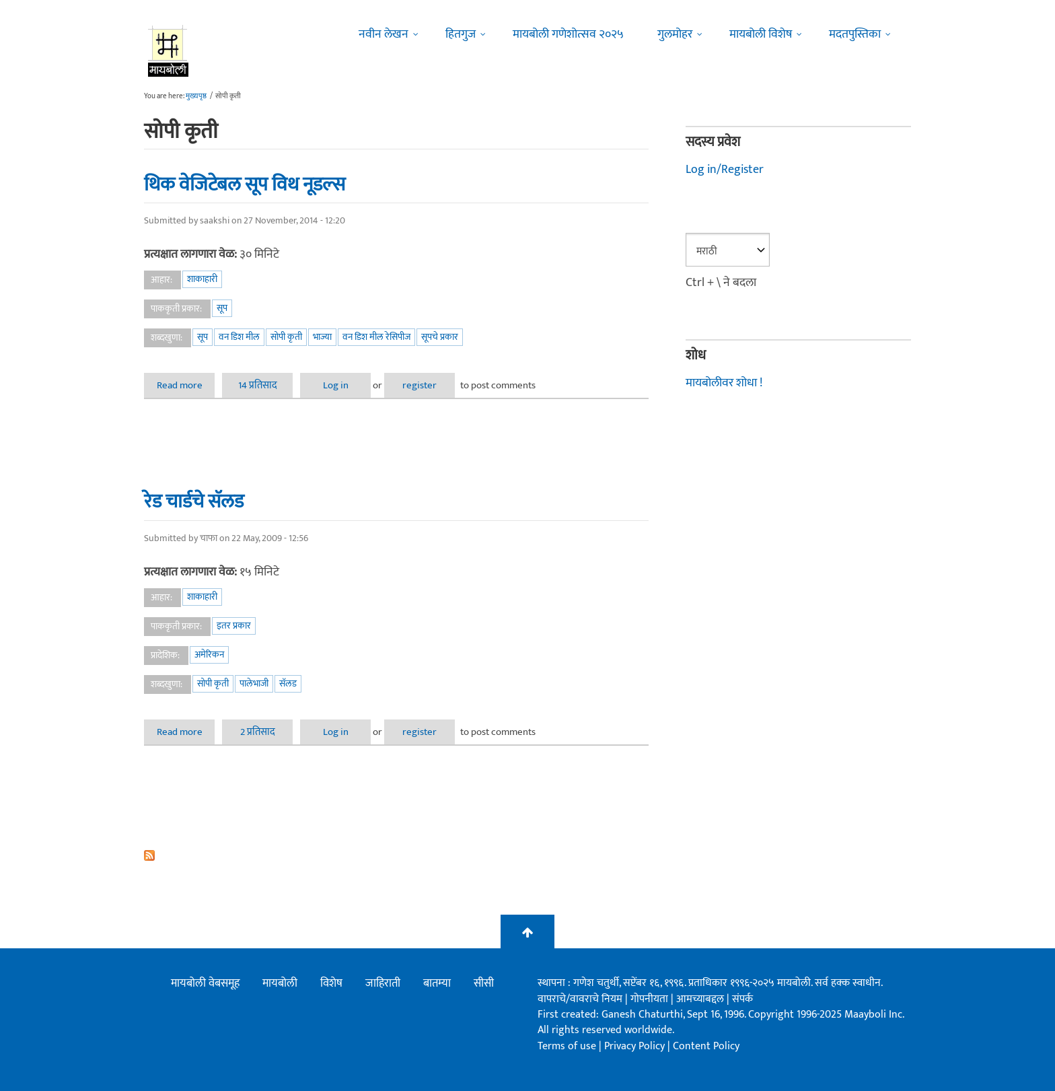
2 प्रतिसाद (257, 732)
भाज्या (322, 337)
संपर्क (742, 999)
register (419, 385)
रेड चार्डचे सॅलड (194, 501)
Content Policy (706, 1046)
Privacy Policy (635, 1046)
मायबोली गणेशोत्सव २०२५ (568, 34)
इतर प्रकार (234, 625)
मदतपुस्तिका (855, 34)
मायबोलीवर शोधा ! (724, 383)
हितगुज (460, 34)
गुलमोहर (674, 34)
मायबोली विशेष (760, 34)
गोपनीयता (650, 999)
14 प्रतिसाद (257, 385)
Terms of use (567, 1046)
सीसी (484, 983)
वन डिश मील (239, 337)
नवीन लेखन (383, 34)
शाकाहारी (202, 279)
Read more (186, 385)
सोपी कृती (286, 337)
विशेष (331, 983)
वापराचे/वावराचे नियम (580, 999)
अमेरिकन (209, 654)
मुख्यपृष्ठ (196, 96)
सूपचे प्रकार (439, 337)
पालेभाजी (254, 683)
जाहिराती (382, 983)
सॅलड (288, 683)
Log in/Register (725, 170)
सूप (222, 308)
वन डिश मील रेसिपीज (376, 337)
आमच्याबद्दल (701, 999)
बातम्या (437, 983)
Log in (336, 385)
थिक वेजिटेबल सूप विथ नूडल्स (244, 184)
